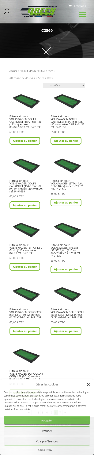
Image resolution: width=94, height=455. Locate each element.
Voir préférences (47, 441)
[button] (88, 384)
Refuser (47, 431)
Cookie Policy (45, 449)
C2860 (41, 71)
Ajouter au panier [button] (25, 141)
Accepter (47, 420)
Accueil (13, 71)
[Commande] (64, 85)
